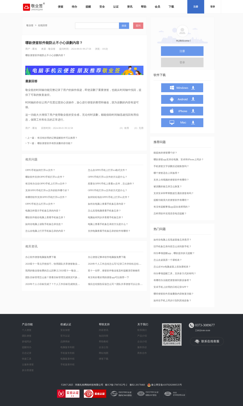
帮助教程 (103, 341)
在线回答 (42, 25)
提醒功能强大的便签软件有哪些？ (171, 200)
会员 (157, 6)
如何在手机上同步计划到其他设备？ (172, 300)
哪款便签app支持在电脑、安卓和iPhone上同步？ (179, 159)
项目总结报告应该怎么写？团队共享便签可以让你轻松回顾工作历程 (123, 284)
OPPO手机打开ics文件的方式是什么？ (107, 190)
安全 (102, 6)
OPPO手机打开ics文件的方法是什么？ (107, 177)
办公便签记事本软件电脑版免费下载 (107, 257)
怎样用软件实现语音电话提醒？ (170, 213)
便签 (60, 6)
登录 (212, 6)
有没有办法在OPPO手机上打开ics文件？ (46, 183)
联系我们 (142, 330)
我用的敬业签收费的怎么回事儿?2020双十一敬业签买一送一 (56, 270)
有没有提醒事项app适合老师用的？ (172, 207)
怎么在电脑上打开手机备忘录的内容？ (45, 231)
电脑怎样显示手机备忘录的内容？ (43, 210)
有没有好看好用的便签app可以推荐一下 (108, 277)
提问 (138, 25)
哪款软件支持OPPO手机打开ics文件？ (45, 177)
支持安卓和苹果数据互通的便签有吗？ (174, 193)
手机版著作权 (67, 364)
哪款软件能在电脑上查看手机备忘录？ (45, 217)
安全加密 (65, 330)
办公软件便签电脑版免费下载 (40, 257)
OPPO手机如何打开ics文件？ (40, 170)
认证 (116, 6)
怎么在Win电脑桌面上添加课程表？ (172, 266)
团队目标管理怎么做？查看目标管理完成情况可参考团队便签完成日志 (62, 277)
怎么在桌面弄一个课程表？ (168, 260)
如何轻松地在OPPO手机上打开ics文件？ (109, 197)
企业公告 (103, 347)
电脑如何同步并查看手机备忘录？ (105, 217)
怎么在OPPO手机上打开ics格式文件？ (107, 170)
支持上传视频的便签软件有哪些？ (171, 180)
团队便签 (26, 336)
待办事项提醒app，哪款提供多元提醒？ (174, 253)
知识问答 (103, 336)
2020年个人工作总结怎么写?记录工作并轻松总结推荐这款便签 (120, 264)
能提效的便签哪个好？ (165, 152)
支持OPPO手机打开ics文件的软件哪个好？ (47, 190)
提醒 (88, 6)
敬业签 (29, 25)
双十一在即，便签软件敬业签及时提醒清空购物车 (114, 270)
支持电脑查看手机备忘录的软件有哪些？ (109, 231)
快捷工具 (26, 359)
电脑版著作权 (67, 359)
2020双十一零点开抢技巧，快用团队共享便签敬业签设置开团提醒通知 (62, 264)
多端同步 (26, 341)
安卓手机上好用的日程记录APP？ (171, 287)
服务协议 (142, 347)
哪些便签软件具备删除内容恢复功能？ (174, 294)
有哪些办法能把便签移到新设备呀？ (172, 280)
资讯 (129, 6)
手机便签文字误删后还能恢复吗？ (171, 166)
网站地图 (103, 353)
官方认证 (65, 336)
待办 (74, 6)
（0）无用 (138, 128)
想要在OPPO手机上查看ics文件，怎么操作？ (111, 183)
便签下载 (103, 359)
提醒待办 (26, 347)
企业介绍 (142, 341)
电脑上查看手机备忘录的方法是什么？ (108, 224)
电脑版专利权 (67, 347)
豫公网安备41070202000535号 (166, 385)
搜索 (124, 25)
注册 (195, 6)
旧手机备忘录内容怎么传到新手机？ (172, 246)
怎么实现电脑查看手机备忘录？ (104, 210)
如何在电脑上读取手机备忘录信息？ (44, 224)
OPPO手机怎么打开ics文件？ (40, 204)
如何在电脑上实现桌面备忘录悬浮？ (172, 239)
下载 (171, 6)
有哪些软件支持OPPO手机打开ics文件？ (46, 197)
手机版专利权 (67, 353)
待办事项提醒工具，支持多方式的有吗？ (175, 273)
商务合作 (142, 353)
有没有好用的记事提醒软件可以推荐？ (57, 138)
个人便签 (26, 330)
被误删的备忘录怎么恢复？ (168, 186)
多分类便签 (28, 370)
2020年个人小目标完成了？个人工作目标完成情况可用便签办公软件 (60, 284)
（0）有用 (123, 128)
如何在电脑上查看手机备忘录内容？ (107, 204)
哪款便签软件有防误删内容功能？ (55, 143)
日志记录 (26, 353)
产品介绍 (142, 336)
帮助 (143, 6)
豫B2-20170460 (137, 385)
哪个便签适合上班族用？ (167, 173)
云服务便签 (28, 364)
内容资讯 (103, 330)
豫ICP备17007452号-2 (116, 385)
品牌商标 (65, 341)
